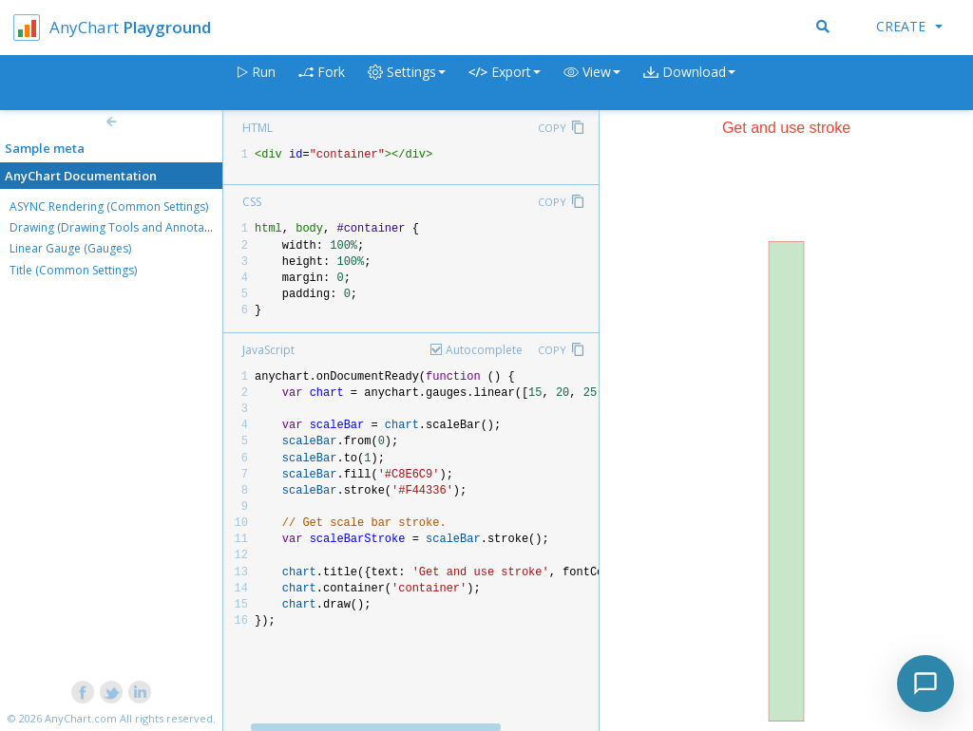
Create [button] (909, 26)
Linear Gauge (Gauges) (70, 248)
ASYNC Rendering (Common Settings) (109, 206)
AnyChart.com (81, 718)
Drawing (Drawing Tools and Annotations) (122, 227)
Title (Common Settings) (73, 270)
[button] (592, 83)
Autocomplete (484, 350)
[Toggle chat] (925, 683)
